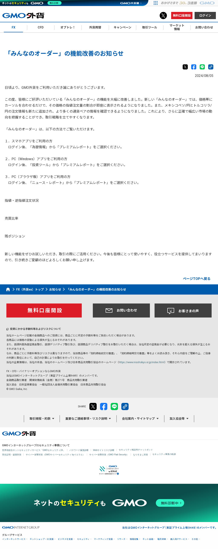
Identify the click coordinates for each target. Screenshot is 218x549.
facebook (193, 66)
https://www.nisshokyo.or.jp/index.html (141, 362)
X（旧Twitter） (163, 15)
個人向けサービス (178, 539)
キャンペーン (122, 27)
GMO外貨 (19, 433)
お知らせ (55, 289)
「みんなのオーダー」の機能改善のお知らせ (96, 289)
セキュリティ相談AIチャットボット (136, 450)
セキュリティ (83, 539)
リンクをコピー (210, 66)
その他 (195, 539)
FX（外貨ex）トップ (30, 289)
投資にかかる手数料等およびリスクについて (35, 328)
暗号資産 (162, 539)
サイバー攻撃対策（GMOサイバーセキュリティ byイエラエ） (55, 454)
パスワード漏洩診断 (79, 450)
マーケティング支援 (103, 539)
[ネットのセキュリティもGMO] (32, 3)
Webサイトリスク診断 (103, 450)
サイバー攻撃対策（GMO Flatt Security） (109, 454)
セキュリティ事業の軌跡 (164, 454)
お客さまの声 (183, 311)
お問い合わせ (121, 310)
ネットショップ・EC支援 (42, 539)
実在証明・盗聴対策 (11, 454)
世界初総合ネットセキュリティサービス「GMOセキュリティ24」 (33, 450)
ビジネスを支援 (65, 539)
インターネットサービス (14, 539)
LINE (202, 66)
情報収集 (134, 539)
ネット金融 (148, 539)
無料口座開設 (182, 15)
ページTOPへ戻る (197, 279)
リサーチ (121, 539)
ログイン (205, 15)
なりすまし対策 (140, 454)
